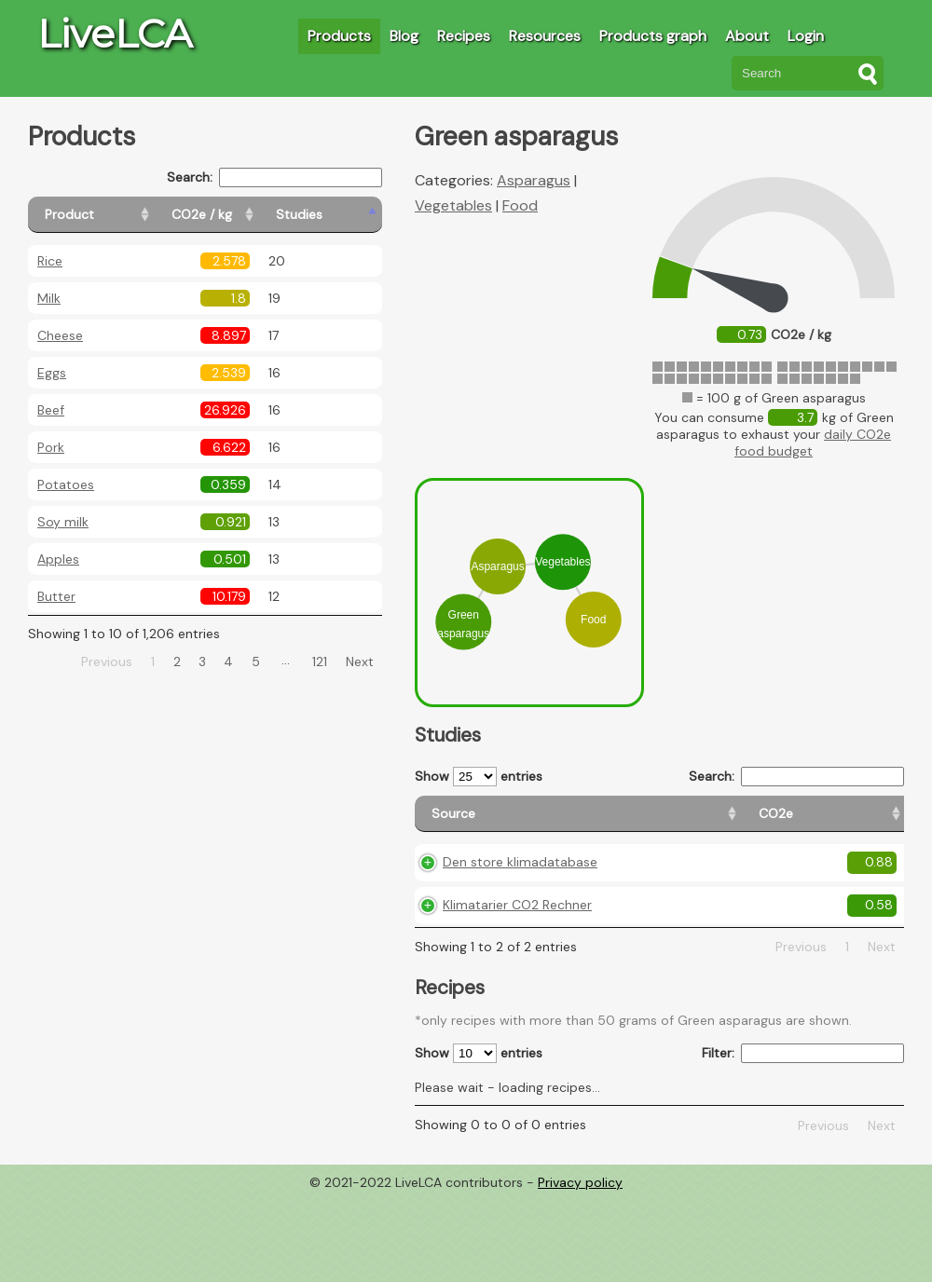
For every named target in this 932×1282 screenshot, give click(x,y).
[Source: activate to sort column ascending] (482, 822)
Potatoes (65, 484)
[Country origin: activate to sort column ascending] (662, 822)
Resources (545, 36)
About (747, 36)
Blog (404, 36)
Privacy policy (580, 1242)
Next (360, 661)
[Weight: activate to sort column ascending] (867, 822)
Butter (56, 596)
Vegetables (453, 205)
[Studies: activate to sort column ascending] (341, 215)
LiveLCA (114, 33)
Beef (50, 410)
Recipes (463, 36)
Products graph (652, 36)
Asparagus (533, 180)
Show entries (478, 776)
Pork (50, 447)
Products (339, 36)
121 (319, 661)
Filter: (803, 1115)
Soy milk (63, 521)
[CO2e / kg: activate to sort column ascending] (249, 215)
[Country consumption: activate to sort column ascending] (767, 822)
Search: (274, 177)
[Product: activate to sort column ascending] (112, 215)
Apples (58, 559)
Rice (49, 260)
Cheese (60, 335)
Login (806, 36)
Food (520, 205)
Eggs (51, 372)
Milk (49, 298)
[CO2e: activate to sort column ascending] (584, 822)
